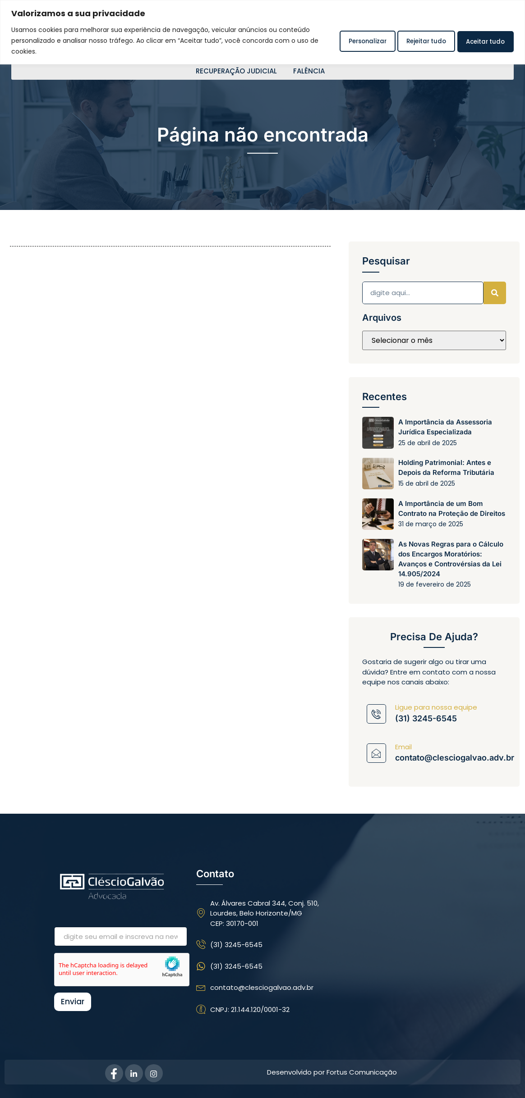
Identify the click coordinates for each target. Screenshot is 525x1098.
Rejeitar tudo (412, 40)
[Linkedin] (134, 1073)
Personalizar (343, 40)
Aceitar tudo (481, 40)
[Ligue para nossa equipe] (376, 714)
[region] (262, 32)
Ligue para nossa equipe (436, 707)
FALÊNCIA (309, 71)
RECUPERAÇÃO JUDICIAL (236, 71)
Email (403, 747)
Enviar (72, 1001)
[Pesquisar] (495, 293)
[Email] (376, 753)
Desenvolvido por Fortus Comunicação (332, 1072)
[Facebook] (114, 1073)
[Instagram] (154, 1073)
